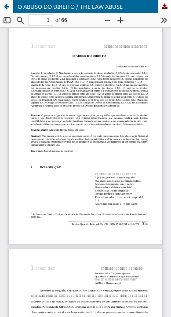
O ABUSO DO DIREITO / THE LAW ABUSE (70, 7)
